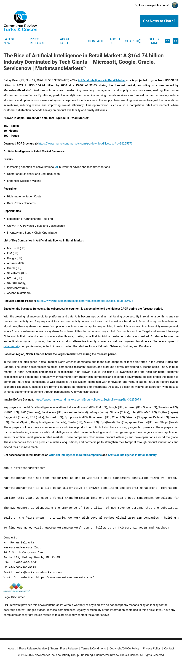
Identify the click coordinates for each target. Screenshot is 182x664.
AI (56, 167)
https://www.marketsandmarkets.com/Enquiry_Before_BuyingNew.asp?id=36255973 (88, 399)
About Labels (65, 41)
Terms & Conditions (93, 648)
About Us (115, 41)
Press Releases (37, 41)
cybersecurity (12, 346)
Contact (96, 41)
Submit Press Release (63, 648)
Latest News (9, 41)
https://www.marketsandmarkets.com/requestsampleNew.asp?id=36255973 (85, 301)
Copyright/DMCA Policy (124, 648)
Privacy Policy (151, 648)
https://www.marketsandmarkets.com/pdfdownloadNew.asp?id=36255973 (85, 143)
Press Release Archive (33, 648)
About (11, 648)
